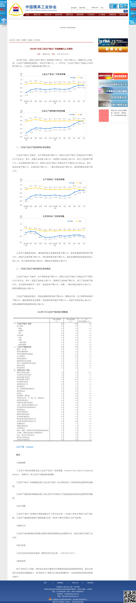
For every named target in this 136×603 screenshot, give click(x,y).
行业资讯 (91, 14)
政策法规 (58, 14)
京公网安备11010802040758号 (61, 599)
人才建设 (101, 14)
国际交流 (69, 14)
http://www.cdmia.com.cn (70, 596)
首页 (27, 14)
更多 (125, 115)
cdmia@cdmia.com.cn (71, 594)
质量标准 (112, 14)
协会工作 (48, 14)
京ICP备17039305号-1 (80, 599)
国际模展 (80, 14)
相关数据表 (29, 447)
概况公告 (37, 14)
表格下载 (82, 8)
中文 (102, 8)
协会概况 (60, 583)
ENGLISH (95, 7)
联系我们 (122, 14)
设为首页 (74, 8)
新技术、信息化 (27, 40)
